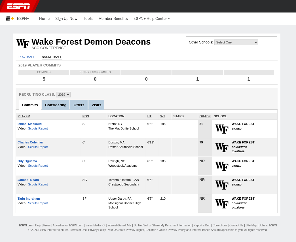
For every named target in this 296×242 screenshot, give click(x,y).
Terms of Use (78, 229)
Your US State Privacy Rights (125, 229)
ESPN (18, 6)
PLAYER (24, 116)
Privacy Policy (97, 229)
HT (149, 116)
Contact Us (236, 225)
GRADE (205, 116)
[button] (287, 6)
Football (26, 57)
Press (47, 225)
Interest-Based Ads (119, 225)
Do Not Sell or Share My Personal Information (162, 225)
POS (86, 116)
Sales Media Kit (95, 225)
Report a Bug (202, 225)
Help (38, 225)
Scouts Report (38, 128)
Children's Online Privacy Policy (165, 229)
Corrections (220, 225)
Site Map (251, 225)
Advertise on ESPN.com (68, 225)
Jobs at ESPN (268, 225)
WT (162, 116)
